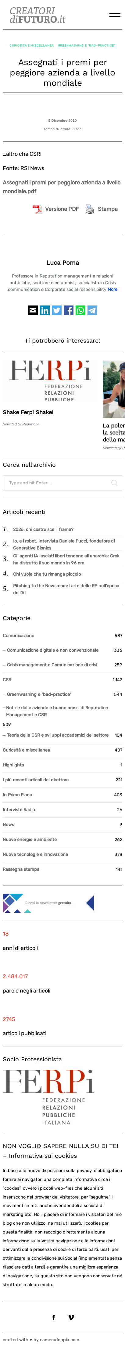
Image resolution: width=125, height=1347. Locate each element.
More (112, 289)
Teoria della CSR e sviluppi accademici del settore (58, 735)
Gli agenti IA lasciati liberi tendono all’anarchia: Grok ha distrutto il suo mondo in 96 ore (66, 559)
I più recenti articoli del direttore (36, 780)
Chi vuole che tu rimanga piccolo (47, 574)
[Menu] (115, 15)
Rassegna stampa (21, 869)
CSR (7, 679)
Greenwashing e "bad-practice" (87, 45)
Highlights (13, 765)
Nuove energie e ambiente (30, 839)
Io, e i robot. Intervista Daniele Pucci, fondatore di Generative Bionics (64, 545)
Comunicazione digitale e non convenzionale (52, 650)
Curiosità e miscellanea (31, 45)
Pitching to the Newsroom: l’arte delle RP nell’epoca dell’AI (66, 589)
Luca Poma (62, 262)
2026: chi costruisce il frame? (43, 529)
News (8, 824)
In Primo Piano (17, 794)
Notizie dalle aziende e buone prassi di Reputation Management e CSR (57, 711)
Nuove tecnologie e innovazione (35, 854)
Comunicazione (18, 635)
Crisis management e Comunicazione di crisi (52, 665)
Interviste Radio (19, 809)
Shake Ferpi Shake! (28, 412)
